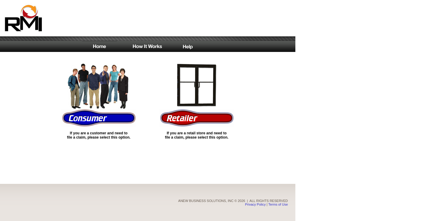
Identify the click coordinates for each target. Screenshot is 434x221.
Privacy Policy (255, 201)
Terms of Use (278, 201)
